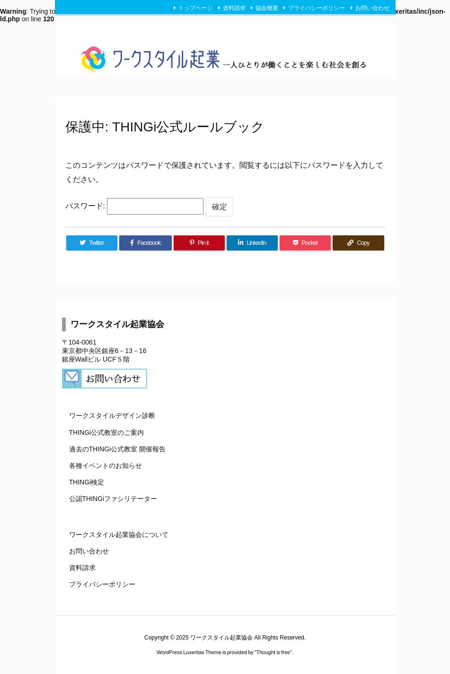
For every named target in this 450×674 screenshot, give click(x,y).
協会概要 (267, 8)
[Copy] (358, 243)
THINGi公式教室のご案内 (106, 432)
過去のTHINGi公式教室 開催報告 (117, 449)
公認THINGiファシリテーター (113, 498)
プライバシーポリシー (316, 8)
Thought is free (273, 652)
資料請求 (234, 8)
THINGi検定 (87, 482)
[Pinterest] (199, 243)
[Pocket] (305, 243)
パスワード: (134, 206)
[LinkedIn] (252, 243)
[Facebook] (145, 243)
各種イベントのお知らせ (105, 465)
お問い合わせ (372, 8)
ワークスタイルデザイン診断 (112, 415)
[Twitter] (91, 243)
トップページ (195, 8)
